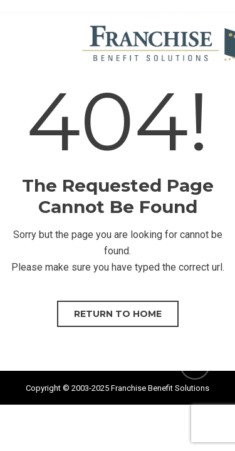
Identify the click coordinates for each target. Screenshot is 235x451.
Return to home (118, 313)
